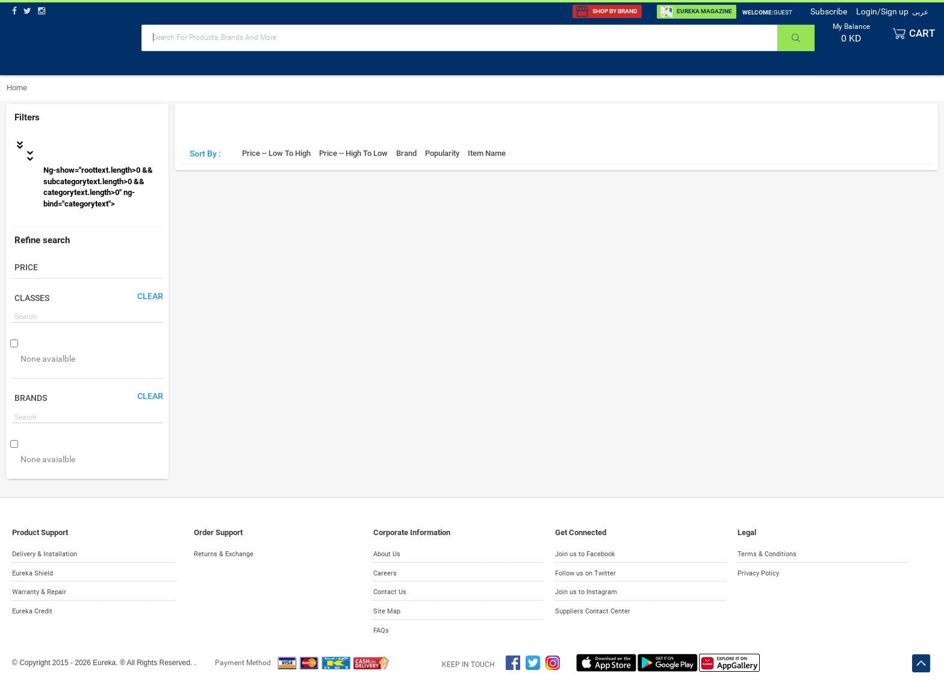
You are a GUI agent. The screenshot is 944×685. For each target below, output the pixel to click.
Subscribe (828, 11)
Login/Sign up (882, 11)
